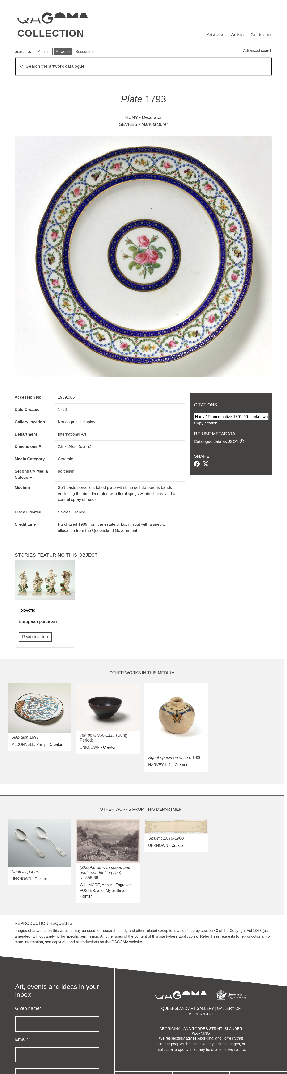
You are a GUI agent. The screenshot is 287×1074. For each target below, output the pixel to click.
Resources (84, 52)
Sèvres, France (71, 512)
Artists (237, 34)
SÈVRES (128, 124)
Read (33, 637)
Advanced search (257, 51)
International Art (72, 434)
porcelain (66, 471)
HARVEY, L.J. (159, 765)
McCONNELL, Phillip (28, 745)
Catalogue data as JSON (216, 441)
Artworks (215, 34)
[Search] (143, 66)
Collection (50, 33)
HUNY (131, 117)
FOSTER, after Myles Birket (103, 891)
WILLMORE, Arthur (96, 885)
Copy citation (205, 423)
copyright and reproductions (75, 942)
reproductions (251, 936)
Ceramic (65, 459)
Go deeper (261, 34)
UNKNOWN (90, 747)
